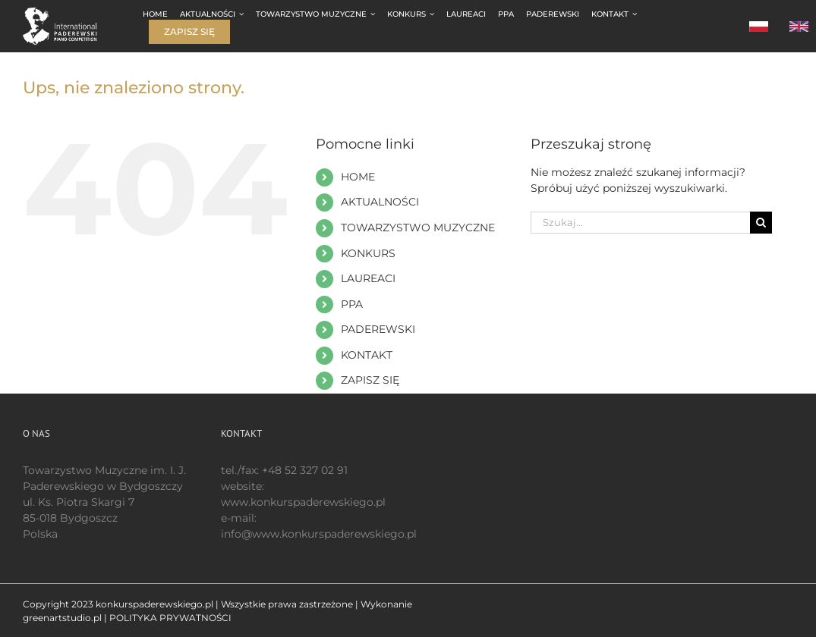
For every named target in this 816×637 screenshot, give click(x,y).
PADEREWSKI (378, 329)
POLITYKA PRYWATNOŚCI (170, 617)
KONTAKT (366, 355)
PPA (352, 304)
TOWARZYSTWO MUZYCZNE (418, 227)
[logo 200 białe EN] (67, 13)
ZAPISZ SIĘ (370, 380)
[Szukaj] (761, 223)
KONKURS (368, 253)
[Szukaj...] (640, 223)
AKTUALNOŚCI (380, 202)
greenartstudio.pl (62, 617)
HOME (358, 177)
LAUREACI (368, 278)
